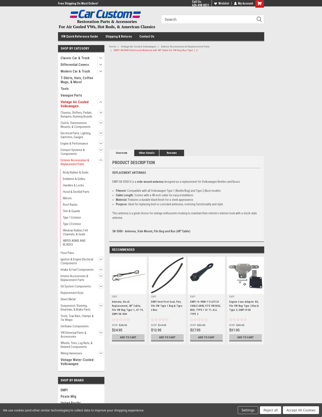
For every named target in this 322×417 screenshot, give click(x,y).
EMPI (64, 390)
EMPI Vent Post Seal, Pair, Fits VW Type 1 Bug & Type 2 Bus (166, 305)
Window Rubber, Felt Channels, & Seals (75, 232)
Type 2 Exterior (72, 224)
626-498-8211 (200, 5)
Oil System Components (76, 286)
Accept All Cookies (301, 410)
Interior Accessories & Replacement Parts (74, 278)
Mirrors (67, 198)
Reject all (270, 410)
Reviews (172, 152)
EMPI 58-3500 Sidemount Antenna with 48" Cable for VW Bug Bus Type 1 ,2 (155, 50)
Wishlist (221, 3)
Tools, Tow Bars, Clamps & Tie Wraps (77, 318)
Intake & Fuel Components (77, 270)
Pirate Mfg (68, 396)
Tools (65, 89)
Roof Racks (70, 205)
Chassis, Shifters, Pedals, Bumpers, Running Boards (76, 114)
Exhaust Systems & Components (73, 152)
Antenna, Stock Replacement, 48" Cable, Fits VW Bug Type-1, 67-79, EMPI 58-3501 (127, 308)
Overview (121, 152)
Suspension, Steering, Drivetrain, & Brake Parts (75, 307)
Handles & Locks (73, 185)
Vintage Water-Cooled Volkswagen (77, 362)
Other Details (147, 152)
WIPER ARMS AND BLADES (74, 242)
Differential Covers (75, 65)
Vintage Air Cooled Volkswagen (75, 104)
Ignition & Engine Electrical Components (77, 261)
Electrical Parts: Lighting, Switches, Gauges (76, 135)
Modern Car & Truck (75, 71)
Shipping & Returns (118, 36)
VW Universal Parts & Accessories (73, 334)
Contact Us (146, 36)
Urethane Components (75, 326)
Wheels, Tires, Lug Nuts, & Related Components (77, 345)
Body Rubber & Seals (76, 172)
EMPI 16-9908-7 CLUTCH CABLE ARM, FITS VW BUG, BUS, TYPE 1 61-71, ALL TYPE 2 (205, 308)
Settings (248, 410)
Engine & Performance (74, 143)
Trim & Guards (71, 211)
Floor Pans (67, 253)
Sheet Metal (68, 299)
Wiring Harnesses (71, 353)
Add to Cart (128, 337)
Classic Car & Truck (75, 58)
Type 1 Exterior (72, 217)
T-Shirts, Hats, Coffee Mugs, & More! (77, 80)
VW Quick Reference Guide (79, 36)
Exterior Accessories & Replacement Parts (75, 162)
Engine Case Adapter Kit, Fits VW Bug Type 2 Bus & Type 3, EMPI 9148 (244, 305)
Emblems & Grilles (74, 179)
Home (112, 46)
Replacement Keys (72, 293)
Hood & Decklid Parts (76, 192)
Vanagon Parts (71, 95)
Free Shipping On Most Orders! (78, 3)
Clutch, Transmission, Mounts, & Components (75, 125)
